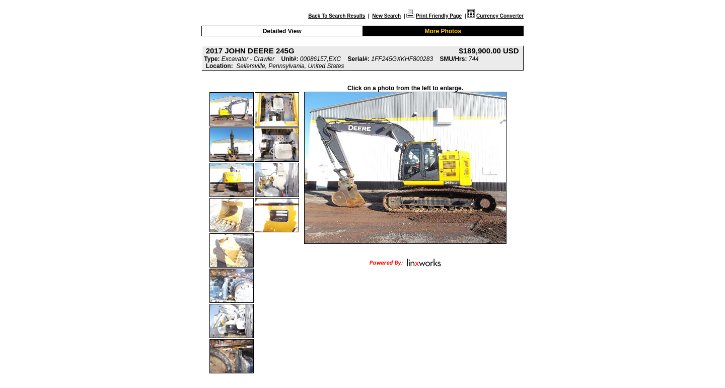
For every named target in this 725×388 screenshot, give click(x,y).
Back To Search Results (336, 16)
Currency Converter (500, 16)
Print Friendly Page (439, 16)
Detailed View (282, 31)
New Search (386, 16)
